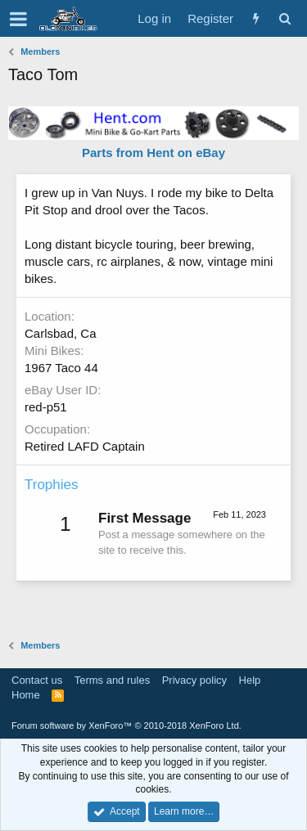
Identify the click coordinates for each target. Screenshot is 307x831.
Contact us (36, 680)
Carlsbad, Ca (61, 333)
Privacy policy (194, 680)
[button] (18, 18)
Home (25, 695)
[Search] (284, 18)
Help (250, 680)
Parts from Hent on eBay (153, 152)
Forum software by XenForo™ (126, 725)
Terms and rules (112, 680)
